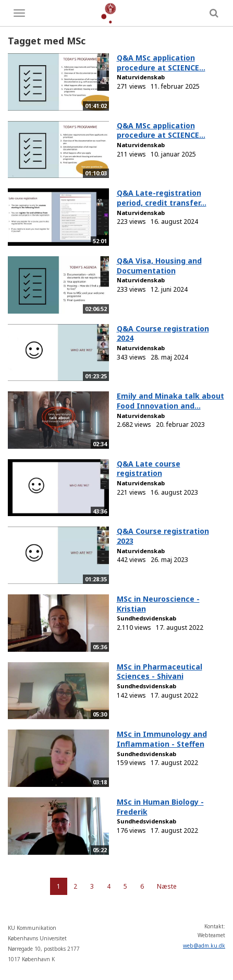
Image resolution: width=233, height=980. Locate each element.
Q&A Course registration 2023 (163, 536)
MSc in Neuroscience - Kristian (158, 604)
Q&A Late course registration (148, 469)
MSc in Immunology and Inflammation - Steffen (162, 739)
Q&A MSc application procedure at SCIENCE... (161, 63)
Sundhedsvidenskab (146, 618)
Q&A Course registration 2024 (163, 333)
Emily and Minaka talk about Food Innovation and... (170, 401)
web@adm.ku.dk (204, 945)
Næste (167, 886)
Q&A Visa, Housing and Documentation (159, 266)
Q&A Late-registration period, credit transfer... (161, 198)
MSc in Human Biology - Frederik (160, 807)
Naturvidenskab (141, 77)
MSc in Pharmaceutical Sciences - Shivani (159, 672)
